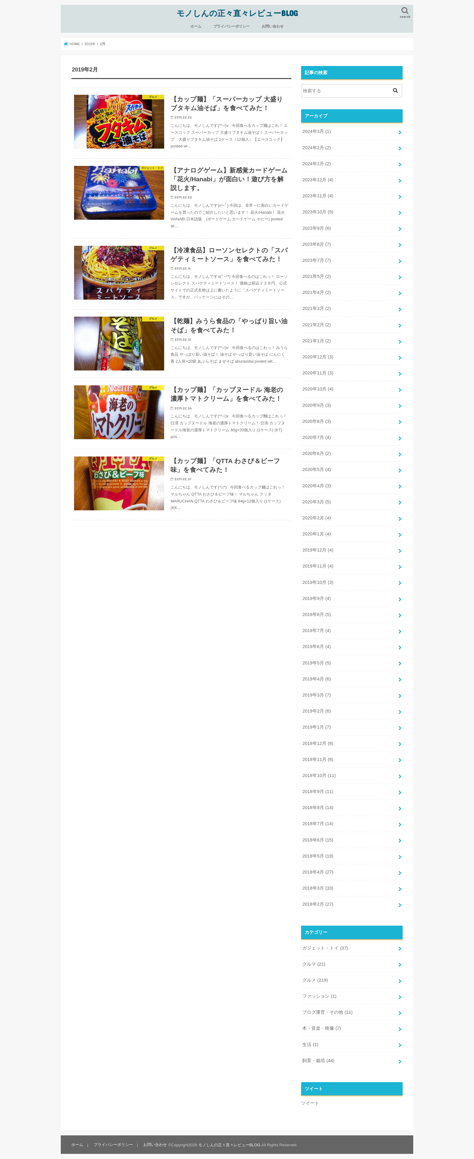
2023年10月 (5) (317, 211)
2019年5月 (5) (316, 659)
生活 (310, 1039)
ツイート (310, 1097)
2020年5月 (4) (316, 467)
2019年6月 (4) (316, 643)
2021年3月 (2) (316, 307)
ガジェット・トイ (325, 943)
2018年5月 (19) (317, 851)
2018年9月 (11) (317, 787)
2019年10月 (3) (317, 579)
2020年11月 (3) (317, 371)
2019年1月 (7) (316, 723)
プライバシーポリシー (231, 26)
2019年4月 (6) (316, 675)
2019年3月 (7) (316, 691)
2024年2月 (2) (316, 147)
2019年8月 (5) (316, 611)
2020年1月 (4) (316, 531)
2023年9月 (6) (316, 227)
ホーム (195, 26)
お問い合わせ (273, 26)
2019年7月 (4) (316, 627)
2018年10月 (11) (319, 771)
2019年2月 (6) (316, 707)
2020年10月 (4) (317, 387)
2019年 (90, 43)
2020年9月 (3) (316, 403)
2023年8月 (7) (316, 243)
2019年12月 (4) (317, 547)
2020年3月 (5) (316, 499)
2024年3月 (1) (316, 131)
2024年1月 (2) (316, 163)
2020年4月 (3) (316, 483)
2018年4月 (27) (317, 867)
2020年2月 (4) (316, 515)
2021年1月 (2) (316, 339)
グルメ (315, 975)
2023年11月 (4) (317, 195)
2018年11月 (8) (317, 755)
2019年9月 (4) (316, 595)
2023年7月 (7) (316, 259)
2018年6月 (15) (317, 835)
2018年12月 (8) (317, 739)
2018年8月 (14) (317, 803)
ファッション (319, 991)
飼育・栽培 (318, 1055)
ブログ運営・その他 (327, 1007)
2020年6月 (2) (316, 451)
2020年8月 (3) (316, 419)
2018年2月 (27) (317, 899)
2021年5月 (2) (316, 275)
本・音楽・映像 (321, 1023)
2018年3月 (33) (317, 883)
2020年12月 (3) (317, 355)
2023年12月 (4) (317, 179)
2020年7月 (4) (316, 435)
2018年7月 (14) (317, 819)
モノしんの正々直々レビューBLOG (237, 13)
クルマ (313, 959)
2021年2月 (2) (316, 323)
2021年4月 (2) (316, 291)
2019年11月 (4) (317, 563)
